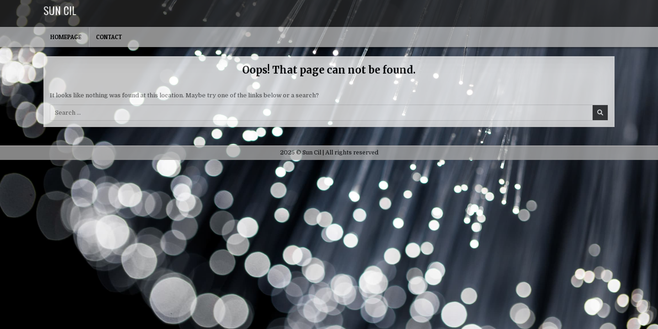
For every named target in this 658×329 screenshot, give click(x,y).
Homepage (65, 37)
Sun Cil (59, 10)
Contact (109, 37)
